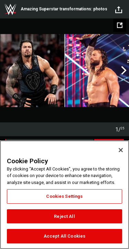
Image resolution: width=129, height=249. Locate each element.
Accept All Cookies (64, 236)
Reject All (64, 216)
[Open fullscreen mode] (119, 25)
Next (123, 70)
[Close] (120, 150)
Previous (6, 70)
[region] (64, 194)
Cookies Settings (64, 196)
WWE (10, 9)
